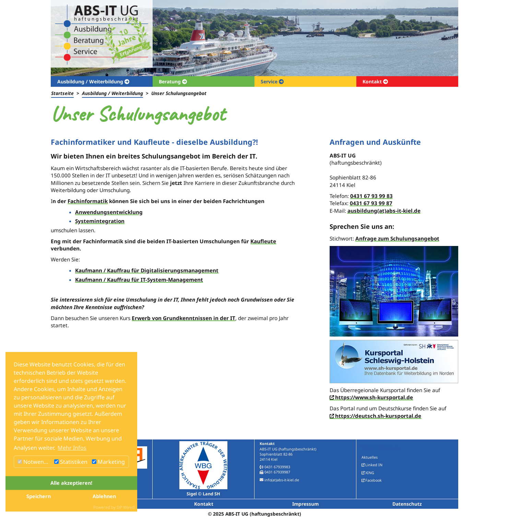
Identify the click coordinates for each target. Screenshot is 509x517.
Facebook (373, 480)
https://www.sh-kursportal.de (374, 397)
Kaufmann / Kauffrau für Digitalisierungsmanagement (146, 270)
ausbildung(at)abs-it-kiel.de (384, 210)
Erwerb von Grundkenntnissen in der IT (183, 318)
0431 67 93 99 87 (371, 203)
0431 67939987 (277, 472)
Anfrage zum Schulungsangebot (397, 238)
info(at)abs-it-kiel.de (281, 480)
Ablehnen (104, 496)
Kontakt (373, 81)
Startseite (62, 93)
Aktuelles (370, 457)
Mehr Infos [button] (72, 447)
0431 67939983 (277, 467)
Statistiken (70, 462)
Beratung (170, 81)
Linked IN (373, 464)
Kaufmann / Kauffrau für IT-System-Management (139, 279)
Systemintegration (100, 221)
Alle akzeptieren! (71, 483)
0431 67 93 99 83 (371, 195)
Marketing (108, 462)
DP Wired (125, 507)
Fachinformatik (88, 201)
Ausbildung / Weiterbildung (91, 81)
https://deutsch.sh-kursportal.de (378, 415)
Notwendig (34, 462)
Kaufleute (263, 241)
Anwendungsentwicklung (109, 212)
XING (369, 472)
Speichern (38, 496)
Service (270, 81)
